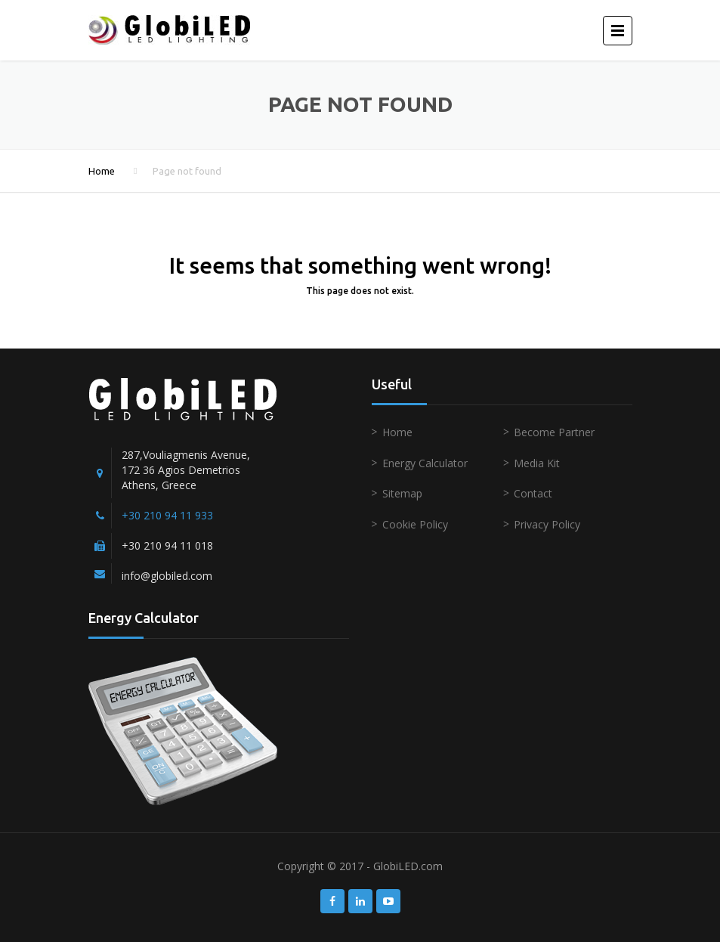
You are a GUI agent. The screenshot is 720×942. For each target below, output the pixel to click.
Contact (533, 493)
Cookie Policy (415, 524)
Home (101, 171)
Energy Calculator (425, 463)
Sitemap (402, 493)
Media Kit (537, 463)
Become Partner (554, 432)
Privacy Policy (547, 524)
